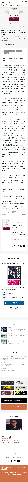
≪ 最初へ (4, 214)
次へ (19, 212)
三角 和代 (18, 51)
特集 (15, 451)
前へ (9, 212)
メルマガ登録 (14, 407)
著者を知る (16, 442)
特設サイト (16, 453)
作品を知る (16, 445)
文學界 (5, 457)
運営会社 (4, 445)
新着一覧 (16, 440)
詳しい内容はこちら (17, 239)
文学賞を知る (17, 447)
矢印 (25, 347)
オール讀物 (12, 457)
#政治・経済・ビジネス (11, 44)
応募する (10, 303)
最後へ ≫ (24, 214)
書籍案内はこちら (14, 400)
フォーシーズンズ (16, 222)
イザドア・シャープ (10, 51)
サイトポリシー (5, 440)
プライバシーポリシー (7, 442)
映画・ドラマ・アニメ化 (19, 449)
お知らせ (4, 447)
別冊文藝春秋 (21, 457)
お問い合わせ (5, 449)
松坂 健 (3, 33)
